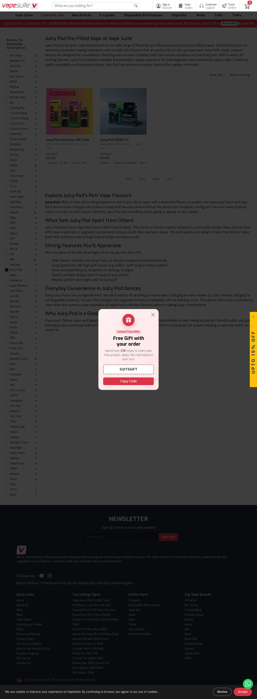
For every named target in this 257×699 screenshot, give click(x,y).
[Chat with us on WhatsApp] (248, 684)
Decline (222, 692)
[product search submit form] (136, 6)
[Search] (92, 6)
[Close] (153, 314)
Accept (243, 692)
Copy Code (128, 381)
